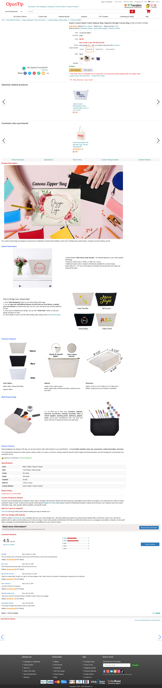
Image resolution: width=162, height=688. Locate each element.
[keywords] (78, 11)
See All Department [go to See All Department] (30, 674)
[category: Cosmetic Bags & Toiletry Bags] (57, 20)
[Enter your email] (116, 665)
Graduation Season (86, 28)
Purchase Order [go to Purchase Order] (89, 662)
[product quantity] (83, 63)
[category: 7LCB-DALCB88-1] (76, 20)
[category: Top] (3, 20)
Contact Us (47, 503)
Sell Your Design (59, 671)
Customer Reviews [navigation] (144, 160)
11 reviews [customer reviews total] (88, 26)
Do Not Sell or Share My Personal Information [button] (117, 674)
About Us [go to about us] (27, 668)
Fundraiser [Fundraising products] (57, 668)
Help (145, 1)
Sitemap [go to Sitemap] (26, 677)
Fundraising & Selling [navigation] (127, 16)
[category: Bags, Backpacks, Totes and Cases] (34, 20)
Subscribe (135, 665)
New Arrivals (60, 6)
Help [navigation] (147, 16)
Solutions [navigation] (84, 16)
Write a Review (150, 544)
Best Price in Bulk (98, 76)
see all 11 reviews (9, 544)
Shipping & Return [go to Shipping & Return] (90, 668)
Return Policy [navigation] (77, 160)
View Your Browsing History (142, 620)
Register (109, 2)
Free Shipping (41, 6)
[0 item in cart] (148, 12)
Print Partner (58, 665)
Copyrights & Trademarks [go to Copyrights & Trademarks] (32, 662)
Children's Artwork (114, 28)
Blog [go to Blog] (55, 677)
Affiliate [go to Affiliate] (56, 662)
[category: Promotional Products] (13, 20)
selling (23, 518)
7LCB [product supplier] (116, 26)
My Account (118, 1)
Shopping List (139, 1)
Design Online (88, 674)
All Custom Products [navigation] (20, 16)
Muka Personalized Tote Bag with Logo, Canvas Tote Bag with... (80, 145)
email (57, 503)
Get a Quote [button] (88, 70)
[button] (154, 1)
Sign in (103, 2)
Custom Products (73, 6)
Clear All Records (155, 620)
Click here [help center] (5, 511)
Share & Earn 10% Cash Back (79, 76)
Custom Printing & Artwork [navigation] (109, 160)
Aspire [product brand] (100, 26)
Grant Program (59, 674)
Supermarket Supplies (101, 28)
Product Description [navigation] (18, 160)
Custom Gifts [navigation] (42, 16)
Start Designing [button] (75, 70)
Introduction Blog (54, 315)
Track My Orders (128, 1)
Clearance (51, 6)
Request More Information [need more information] (149, 527)
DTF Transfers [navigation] (103, 16)
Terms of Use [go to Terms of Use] (88, 665)
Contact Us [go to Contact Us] (87, 677)
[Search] (132, 11)
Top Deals (31, 6)
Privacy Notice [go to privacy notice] (28, 665)
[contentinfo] (15, 4)
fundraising (15, 518)
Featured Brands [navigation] (64, 16)
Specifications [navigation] (48, 160)
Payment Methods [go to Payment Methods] (90, 671)
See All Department (11, 11)
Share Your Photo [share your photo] (29, 671)
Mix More (117, 45)
